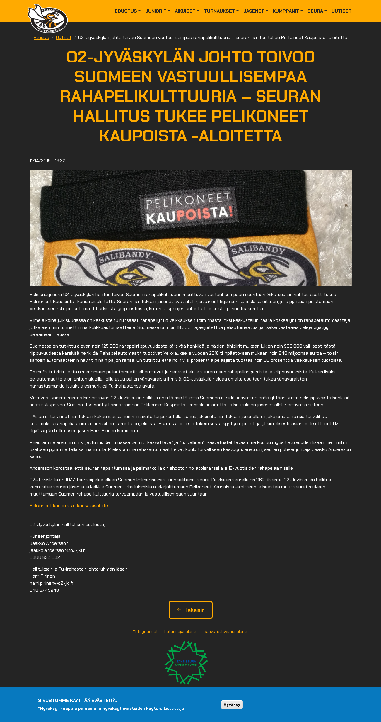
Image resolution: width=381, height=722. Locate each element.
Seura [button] (315, 11)
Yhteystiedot (145, 631)
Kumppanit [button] (286, 11)
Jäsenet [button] (253, 11)
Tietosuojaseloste (181, 631)
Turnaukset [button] (219, 11)
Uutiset (342, 11)
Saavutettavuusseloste (226, 631)
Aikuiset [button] (185, 11)
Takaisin (191, 610)
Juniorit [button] (156, 11)
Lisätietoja (174, 709)
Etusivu (41, 37)
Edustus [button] (126, 11)
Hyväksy (232, 705)
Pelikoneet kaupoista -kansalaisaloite (69, 506)
